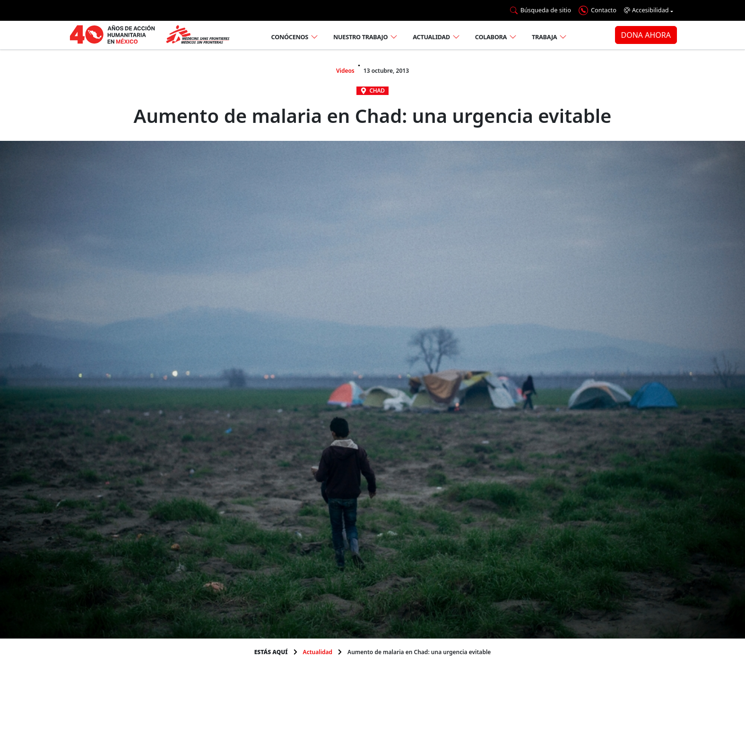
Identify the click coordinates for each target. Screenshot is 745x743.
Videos (345, 71)
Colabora (491, 37)
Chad (376, 90)
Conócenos (289, 37)
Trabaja (544, 37)
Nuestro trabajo (360, 37)
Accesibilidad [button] (646, 10)
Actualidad (431, 37)
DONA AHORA (646, 35)
